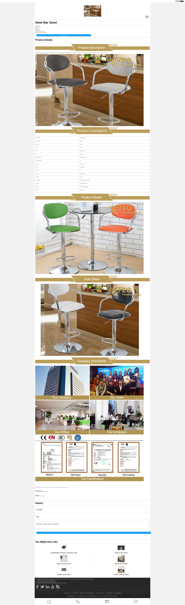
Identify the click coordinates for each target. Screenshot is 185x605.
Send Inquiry (64, 35)
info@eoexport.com (47, 581)
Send (93, 532)
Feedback (109, 593)
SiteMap (118, 593)
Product (75, 593)
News (82, 593)
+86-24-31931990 (46, 580)
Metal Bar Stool (46, 491)
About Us (67, 593)
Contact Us (100, 593)
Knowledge (90, 593)
